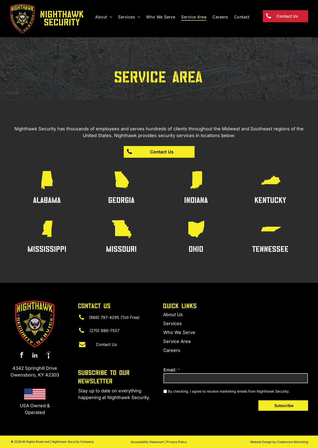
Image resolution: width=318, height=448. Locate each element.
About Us (173, 314)
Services (172, 323)
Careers (171, 350)
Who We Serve (179, 332)
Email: (169, 370)
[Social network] (47, 356)
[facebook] (21, 356)
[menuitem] (103, 17)
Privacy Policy (176, 442)
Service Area (177, 341)
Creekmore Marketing (292, 442)
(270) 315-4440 (95, 407)
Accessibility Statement (147, 442)
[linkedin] (34, 356)
